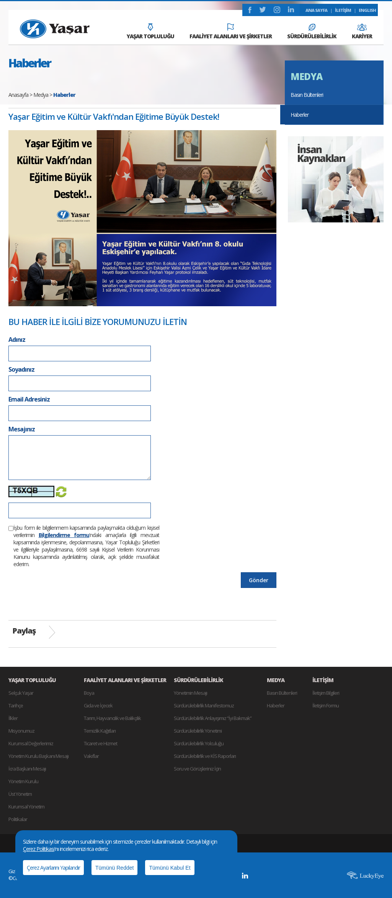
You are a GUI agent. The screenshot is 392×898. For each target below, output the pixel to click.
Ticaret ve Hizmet (100, 743)
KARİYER (362, 32)
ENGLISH (367, 10)
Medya (40, 94)
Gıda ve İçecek (98, 705)
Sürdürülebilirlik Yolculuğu (199, 743)
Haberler (300, 114)
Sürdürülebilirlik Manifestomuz (204, 705)
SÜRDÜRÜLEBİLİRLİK (311, 32)
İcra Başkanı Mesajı (27, 768)
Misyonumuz (21, 730)
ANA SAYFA (316, 10)
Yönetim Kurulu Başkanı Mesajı (38, 756)
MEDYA (306, 76)
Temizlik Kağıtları (100, 730)
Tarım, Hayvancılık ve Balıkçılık (112, 718)
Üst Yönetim (20, 793)
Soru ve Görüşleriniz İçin (197, 768)
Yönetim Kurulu (23, 781)
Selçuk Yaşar (20, 692)
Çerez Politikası (38, 848)
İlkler (13, 718)
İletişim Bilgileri (325, 692)
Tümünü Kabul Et (169, 868)
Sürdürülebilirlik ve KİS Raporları (205, 756)
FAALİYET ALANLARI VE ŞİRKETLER (230, 31)
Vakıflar (91, 756)
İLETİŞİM (343, 10)
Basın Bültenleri (307, 94)
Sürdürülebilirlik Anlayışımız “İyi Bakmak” (213, 718)
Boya (89, 692)
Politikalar (17, 819)
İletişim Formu (325, 705)
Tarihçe (15, 705)
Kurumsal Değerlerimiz (30, 743)
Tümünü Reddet (114, 868)
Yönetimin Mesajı (190, 692)
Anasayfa (18, 94)
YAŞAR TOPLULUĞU (150, 31)
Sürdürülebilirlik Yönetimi (198, 730)
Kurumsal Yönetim (26, 806)
